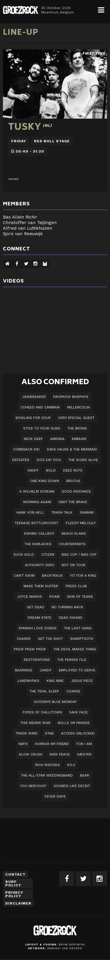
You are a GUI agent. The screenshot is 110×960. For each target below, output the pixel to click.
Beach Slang (74, 533)
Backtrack (52, 575)
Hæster (84, 754)
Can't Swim (24, 575)
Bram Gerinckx (72, 944)
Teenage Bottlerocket (36, 523)
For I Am (84, 744)
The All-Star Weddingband (47, 775)
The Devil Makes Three (74, 649)
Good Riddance (76, 491)
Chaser (24, 639)
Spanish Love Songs (37, 628)
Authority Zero (39, 565)
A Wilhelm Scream (36, 491)
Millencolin (78, 407)
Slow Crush (30, 754)
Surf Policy (13, 883)
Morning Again (37, 502)
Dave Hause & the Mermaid (72, 449)
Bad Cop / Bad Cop (79, 554)
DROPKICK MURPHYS (70, 397)
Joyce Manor (29, 597)
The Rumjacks (38, 544)
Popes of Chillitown (42, 712)
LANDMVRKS (28, 681)
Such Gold (23, 554)
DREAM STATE (39, 618)
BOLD (51, 470)
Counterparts (72, 544)
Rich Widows (47, 765)
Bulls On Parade (74, 723)
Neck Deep (33, 439)
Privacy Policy (14, 894)
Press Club (76, 586)
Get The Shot (50, 639)
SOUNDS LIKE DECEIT (72, 786)
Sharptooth (81, 639)
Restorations (37, 660)
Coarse (73, 691)
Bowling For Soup (33, 418)
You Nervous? (33, 786)
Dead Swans (70, 618)
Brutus (73, 481)
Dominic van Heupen (64, 948)
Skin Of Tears (80, 597)
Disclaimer (18, 903)
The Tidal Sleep (44, 691)
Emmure (79, 439)
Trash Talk (61, 512)
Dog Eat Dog (49, 460)
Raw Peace (60, 754)
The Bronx (77, 428)
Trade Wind (27, 733)
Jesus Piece (82, 681)
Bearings (23, 670)
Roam (54, 597)
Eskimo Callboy (39, 533)
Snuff (33, 470)
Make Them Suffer (40, 586)
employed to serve (77, 670)
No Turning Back (67, 607)
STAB (49, 733)
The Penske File (71, 660)
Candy (45, 670)
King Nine (55, 681)
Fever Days (55, 796)
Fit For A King (83, 575)
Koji (71, 765)
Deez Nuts (72, 470)
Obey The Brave (72, 502)
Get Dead (35, 607)
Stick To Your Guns (41, 428)
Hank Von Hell (30, 512)
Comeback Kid (26, 449)
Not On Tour (73, 565)
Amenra (57, 439)
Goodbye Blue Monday (55, 702)
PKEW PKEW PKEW (30, 649)
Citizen (47, 554)
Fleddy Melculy (81, 523)
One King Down (44, 481)
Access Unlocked (78, 733)
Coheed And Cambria (40, 407)
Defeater (20, 460)
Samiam (87, 512)
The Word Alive (83, 460)
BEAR (84, 775)
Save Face (78, 712)
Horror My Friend (52, 744)
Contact (15, 874)
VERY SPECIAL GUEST (76, 418)
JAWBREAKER (34, 397)
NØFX (23, 744)
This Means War (35, 723)
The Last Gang (78, 628)
